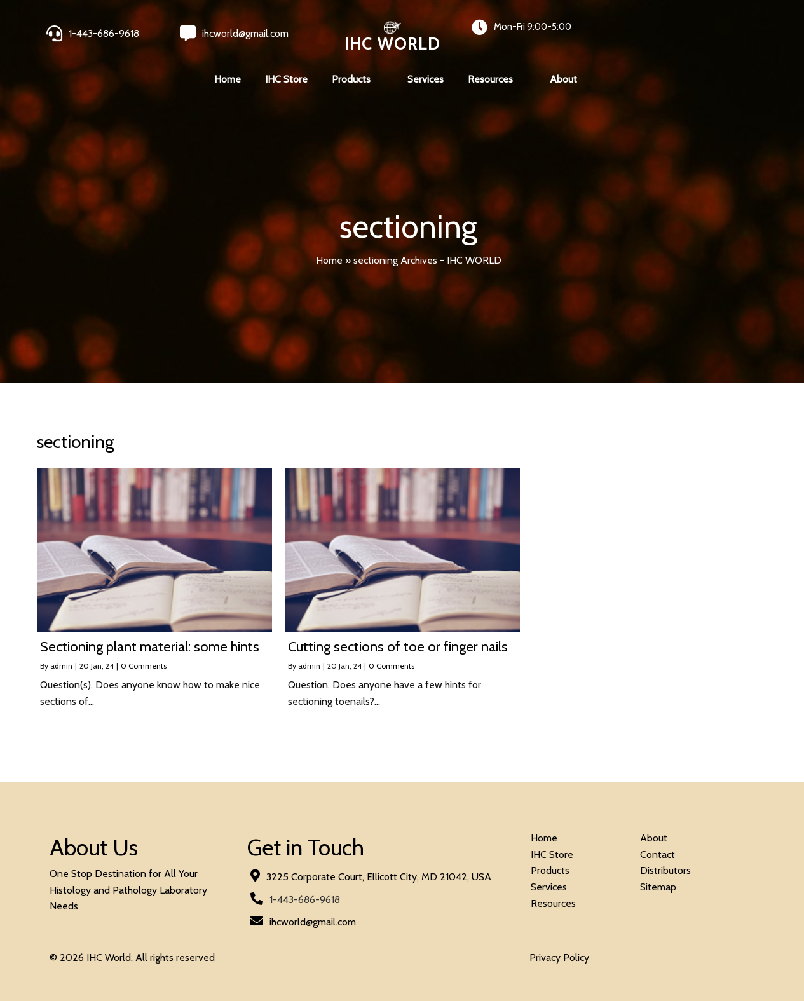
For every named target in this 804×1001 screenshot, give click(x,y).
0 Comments (144, 666)
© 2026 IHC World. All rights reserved (132, 957)
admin (61, 666)
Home (329, 260)
